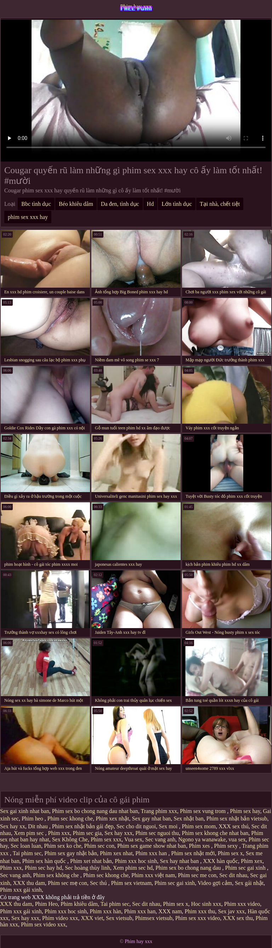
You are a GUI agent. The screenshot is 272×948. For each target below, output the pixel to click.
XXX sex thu (238, 918)
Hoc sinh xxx (206, 904)
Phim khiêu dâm (79, 904)
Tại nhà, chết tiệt (220, 204)
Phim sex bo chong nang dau (188, 868)
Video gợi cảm (215, 883)
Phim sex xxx (106, 839)
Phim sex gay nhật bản (70, 853)
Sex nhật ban (189, 819)
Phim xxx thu (200, 911)
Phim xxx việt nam (153, 875)
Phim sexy (226, 846)
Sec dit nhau (233, 875)
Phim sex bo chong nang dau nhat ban (95, 811)
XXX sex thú (233, 826)
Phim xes (200, 846)
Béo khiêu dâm (76, 204)
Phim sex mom (199, 826)
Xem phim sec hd (133, 868)
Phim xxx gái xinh (21, 890)
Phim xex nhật (112, 819)
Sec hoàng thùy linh (87, 868)
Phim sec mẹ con (67, 883)
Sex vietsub (119, 918)
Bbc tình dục (36, 204)
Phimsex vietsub (153, 918)
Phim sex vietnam (131, 883)
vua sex (236, 839)
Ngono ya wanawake (202, 839)
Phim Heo (46, 904)
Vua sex (133, 839)
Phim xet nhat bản (91, 861)
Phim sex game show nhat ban (151, 846)
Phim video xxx (60, 918)
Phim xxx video (242, 904)
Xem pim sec (29, 833)
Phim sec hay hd (43, 868)
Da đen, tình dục (120, 204)
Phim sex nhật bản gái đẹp (83, 826)
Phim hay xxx (136, 7)
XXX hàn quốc (220, 861)
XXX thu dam (29, 883)
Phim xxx (59, 833)
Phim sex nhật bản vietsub (236, 819)
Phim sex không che (56, 875)
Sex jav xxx (231, 911)
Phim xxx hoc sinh (136, 861)
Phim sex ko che (62, 846)
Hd (150, 204)
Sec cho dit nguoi (136, 826)
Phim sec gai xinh (246, 868)
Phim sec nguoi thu (157, 833)
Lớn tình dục (177, 204)
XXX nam (170, 911)
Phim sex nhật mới (193, 853)
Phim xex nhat (116, 853)
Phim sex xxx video (197, 918)
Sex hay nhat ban (180, 861)
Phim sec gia (87, 833)
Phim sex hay (245, 811)
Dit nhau (38, 826)
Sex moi (169, 826)
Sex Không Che (70, 839)
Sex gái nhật (249, 883)
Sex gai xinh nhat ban (24, 811)
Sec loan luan (26, 846)
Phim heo (33, 819)
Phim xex (251, 861)
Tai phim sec (27, 853)
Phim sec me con (197, 875)
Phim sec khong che (70, 819)
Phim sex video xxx (43, 924)
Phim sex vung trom (203, 811)
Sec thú (99, 883)
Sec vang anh (160, 839)
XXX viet (92, 918)
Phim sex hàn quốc (44, 861)
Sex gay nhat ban (151, 819)
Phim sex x (230, 853)
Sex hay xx (12, 826)
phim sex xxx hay (28, 217)
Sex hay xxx (118, 833)
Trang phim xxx (159, 811)
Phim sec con (99, 846)
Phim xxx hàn (105, 911)
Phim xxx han (151, 853)
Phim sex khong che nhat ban (215, 833)
